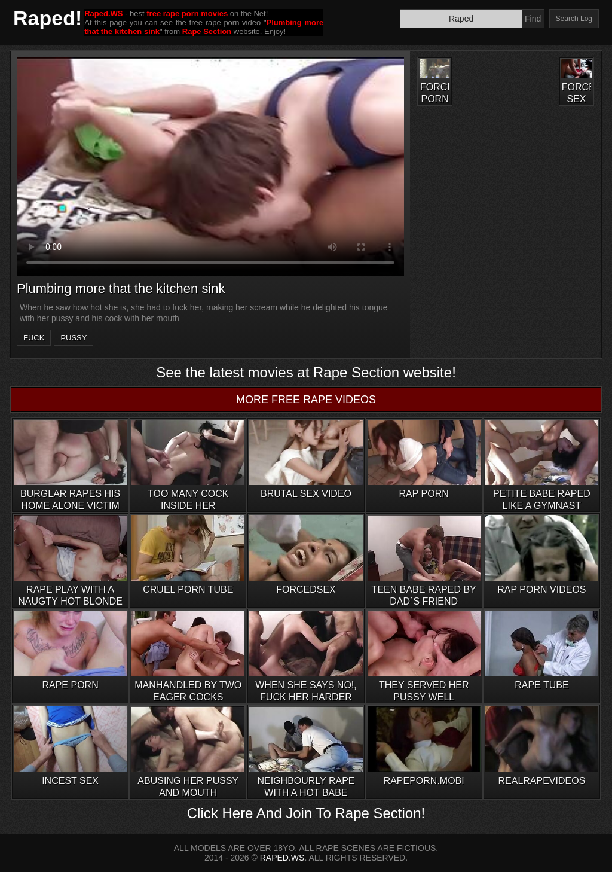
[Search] (461, 19)
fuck (33, 337)
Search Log (574, 18)
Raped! (47, 18)
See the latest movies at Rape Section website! (306, 372)
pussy (73, 337)
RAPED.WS (282, 857)
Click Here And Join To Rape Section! (306, 813)
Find (533, 18)
